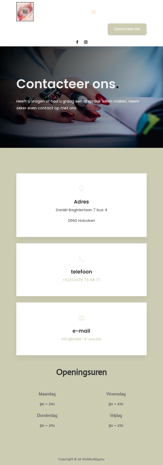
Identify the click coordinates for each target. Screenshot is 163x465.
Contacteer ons (127, 29)
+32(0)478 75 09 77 (81, 279)
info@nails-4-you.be (81, 339)
